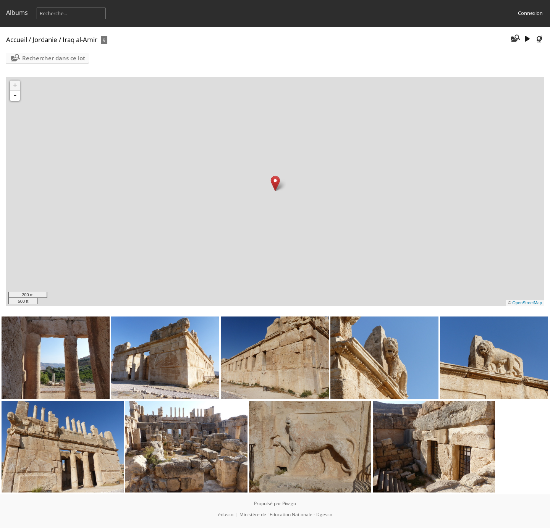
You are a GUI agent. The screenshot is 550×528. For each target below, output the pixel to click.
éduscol (226, 514)
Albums (17, 12)
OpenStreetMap (527, 302)
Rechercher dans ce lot (53, 58)
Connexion (530, 13)
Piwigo (289, 503)
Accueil (16, 39)
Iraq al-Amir (80, 39)
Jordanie (44, 39)
